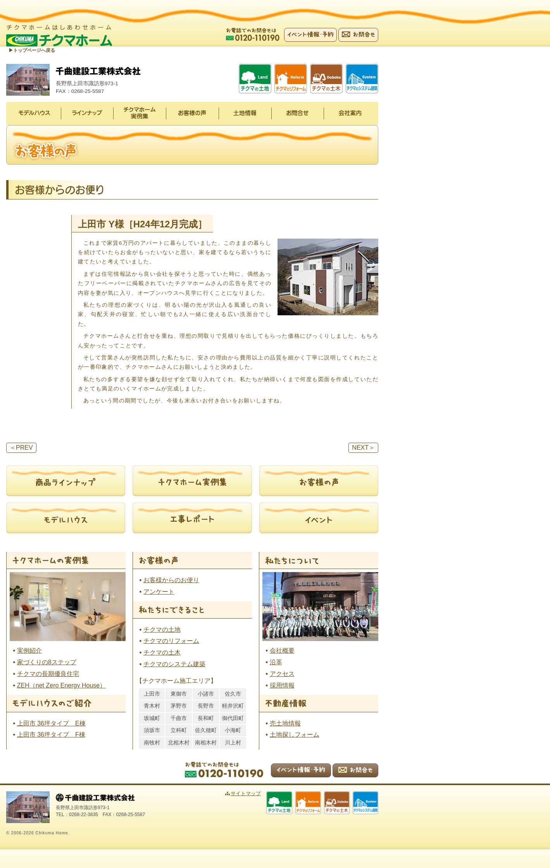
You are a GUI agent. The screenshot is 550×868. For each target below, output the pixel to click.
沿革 (276, 662)
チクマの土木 (162, 653)
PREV (21, 448)
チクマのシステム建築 (174, 664)
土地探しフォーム (294, 735)
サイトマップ (258, 794)
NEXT (363, 448)
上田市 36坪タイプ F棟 (51, 735)
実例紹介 (29, 651)
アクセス (282, 674)
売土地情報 (285, 723)
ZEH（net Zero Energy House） (61, 685)
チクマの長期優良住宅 (48, 674)
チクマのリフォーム (171, 641)
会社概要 (282, 651)
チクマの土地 (162, 630)
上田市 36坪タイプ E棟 (51, 723)
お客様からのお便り (171, 580)
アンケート (158, 592)
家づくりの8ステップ (46, 662)
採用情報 (282, 685)
